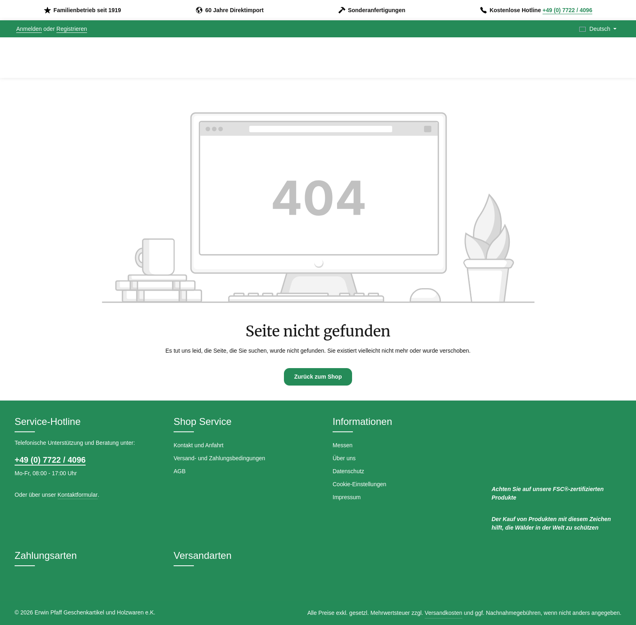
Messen (342, 445)
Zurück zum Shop (318, 376)
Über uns (344, 458)
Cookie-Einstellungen (359, 484)
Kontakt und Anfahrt (198, 445)
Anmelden (29, 29)
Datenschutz (348, 471)
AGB (180, 471)
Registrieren (71, 29)
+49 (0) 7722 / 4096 (568, 10)
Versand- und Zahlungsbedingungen (219, 458)
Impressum (347, 497)
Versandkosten (443, 613)
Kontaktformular (78, 494)
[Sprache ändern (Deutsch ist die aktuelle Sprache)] (597, 29)
